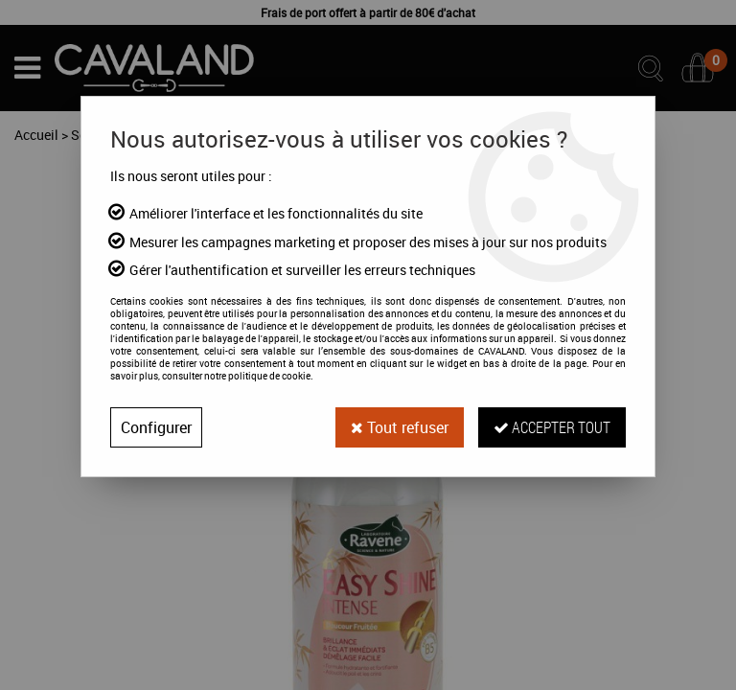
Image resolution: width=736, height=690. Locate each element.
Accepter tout (552, 427)
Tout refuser (399, 427)
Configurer (156, 427)
